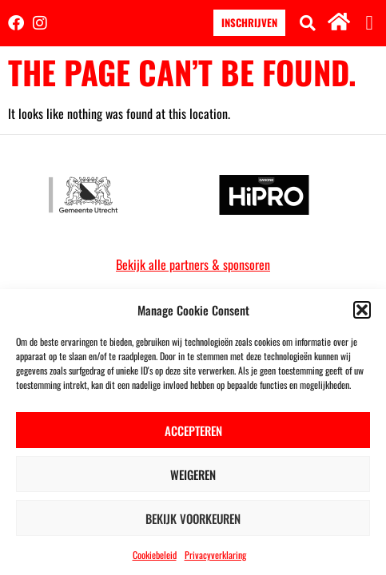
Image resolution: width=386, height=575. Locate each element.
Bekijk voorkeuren (193, 518)
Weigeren (193, 474)
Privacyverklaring (215, 554)
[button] (362, 310)
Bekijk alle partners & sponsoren (193, 264)
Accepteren (193, 430)
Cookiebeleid (155, 554)
